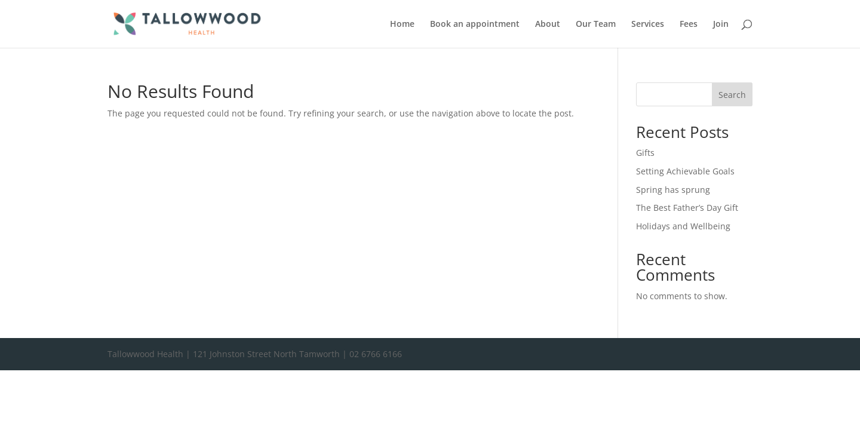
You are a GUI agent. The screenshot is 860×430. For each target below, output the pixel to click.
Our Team (596, 24)
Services (647, 24)
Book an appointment (475, 24)
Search (732, 94)
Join (721, 24)
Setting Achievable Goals (685, 171)
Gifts (645, 152)
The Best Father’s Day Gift (687, 207)
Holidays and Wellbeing (683, 226)
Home (402, 24)
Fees (689, 24)
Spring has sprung (673, 189)
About (547, 24)
